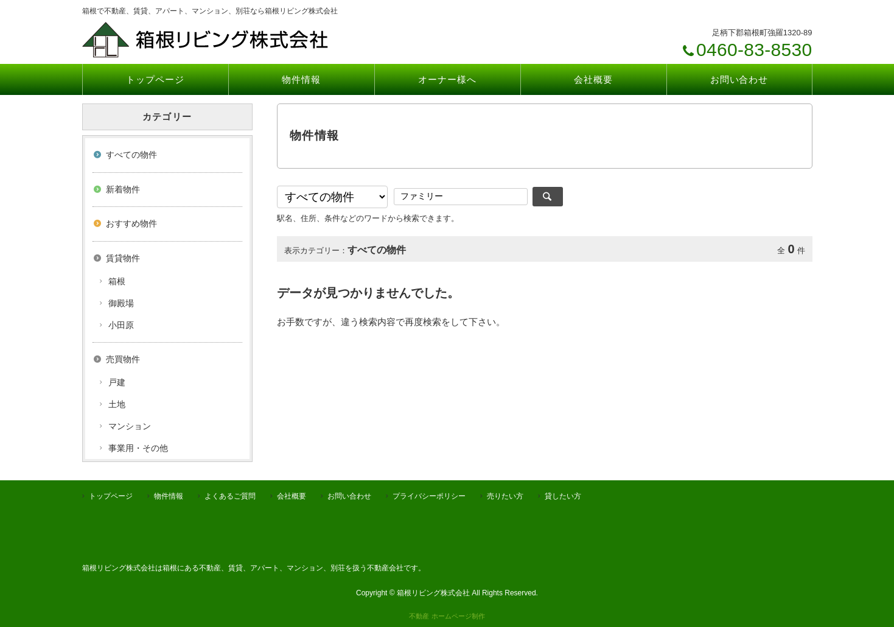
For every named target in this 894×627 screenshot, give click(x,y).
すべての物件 (131, 154)
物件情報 (301, 79)
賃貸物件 (123, 258)
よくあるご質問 (230, 496)
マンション (129, 426)
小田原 (121, 325)
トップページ (155, 79)
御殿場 (121, 303)
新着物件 (123, 189)
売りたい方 (505, 496)
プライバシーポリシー (429, 496)
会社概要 (593, 79)
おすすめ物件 (131, 223)
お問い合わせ (739, 79)
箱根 (116, 281)
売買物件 (123, 359)
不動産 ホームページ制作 (446, 616)
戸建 (116, 382)
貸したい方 (563, 496)
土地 (116, 404)
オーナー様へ (447, 79)
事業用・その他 (138, 448)
